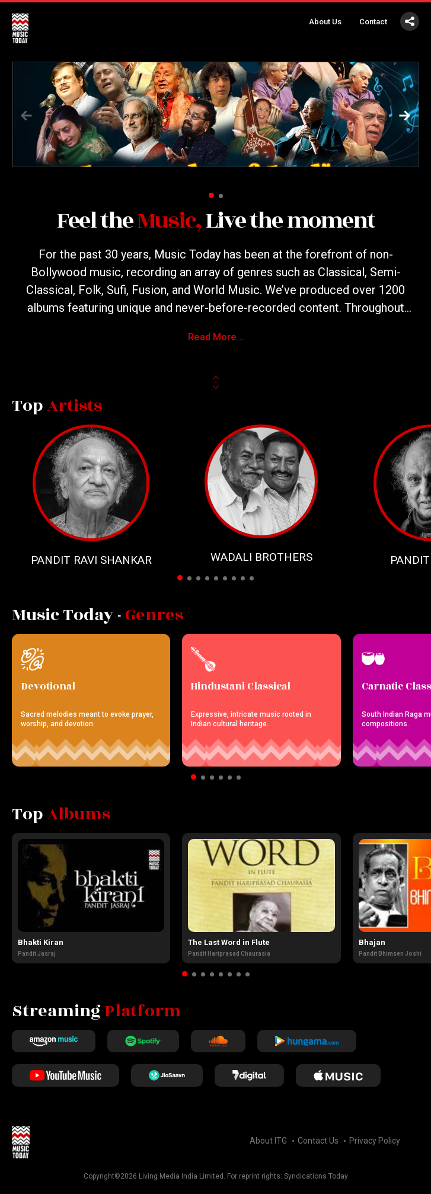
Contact (373, 21)
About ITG (268, 1140)
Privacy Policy (374, 1140)
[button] (405, 115)
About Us (325, 21)
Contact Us (318, 1140)
